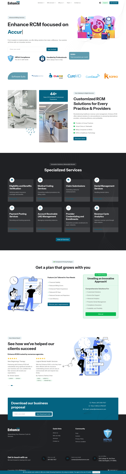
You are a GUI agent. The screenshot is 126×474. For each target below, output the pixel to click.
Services (40, 2)
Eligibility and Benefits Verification (20, 187)
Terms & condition (80, 441)
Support (105, 2)
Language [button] (112, 470)
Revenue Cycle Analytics (101, 215)
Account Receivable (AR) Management (47, 215)
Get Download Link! (44, 414)
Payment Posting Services (17, 215)
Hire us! (100, 314)
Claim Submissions (75, 186)
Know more (14, 199)
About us (55, 433)
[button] (8, 385)
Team (68, 2)
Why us (60, 2)
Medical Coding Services (45, 187)
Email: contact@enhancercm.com (94, 409)
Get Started (114, 2)
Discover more (80, 139)
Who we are (50, 2)
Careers (77, 436)
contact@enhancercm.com (80, 459)
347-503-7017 (52, 459)
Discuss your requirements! (58, 304)
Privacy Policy (96, 472)
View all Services (63, 239)
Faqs (76, 433)
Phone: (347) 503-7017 (98, 402)
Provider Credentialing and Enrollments (75, 216)
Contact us (77, 2)
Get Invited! (52, 49)
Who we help (56, 435)
